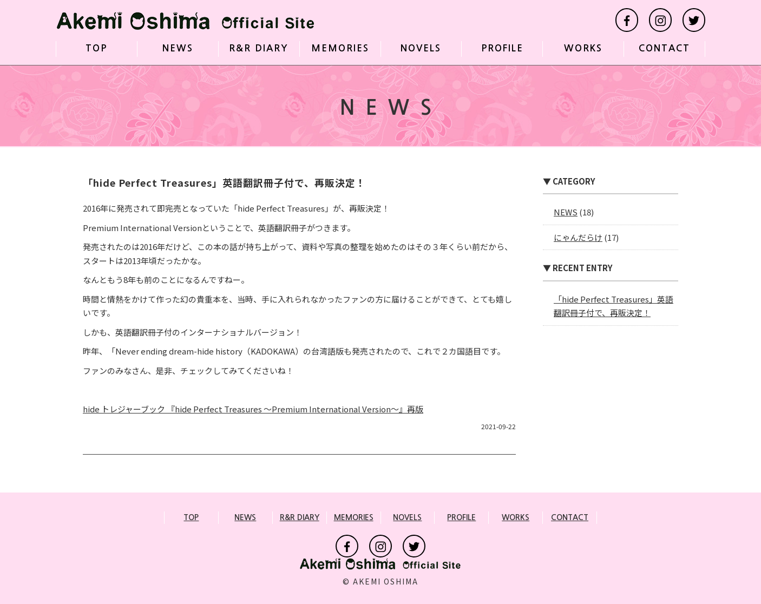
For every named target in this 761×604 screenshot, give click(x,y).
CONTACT (664, 48)
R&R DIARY (258, 48)
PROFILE (502, 48)
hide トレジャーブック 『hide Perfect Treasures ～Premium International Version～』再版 (253, 409)
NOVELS (421, 48)
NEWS (177, 48)
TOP (96, 48)
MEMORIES (340, 48)
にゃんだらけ (578, 237)
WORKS (583, 48)
